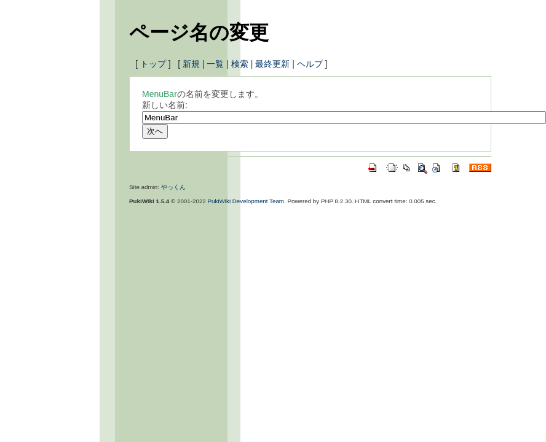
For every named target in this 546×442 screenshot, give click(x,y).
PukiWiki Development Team (246, 201)
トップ (153, 64)
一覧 (215, 64)
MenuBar (159, 94)
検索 (239, 64)
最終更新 (272, 64)
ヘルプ (310, 64)
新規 (191, 64)
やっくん (173, 187)
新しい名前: (165, 105)
